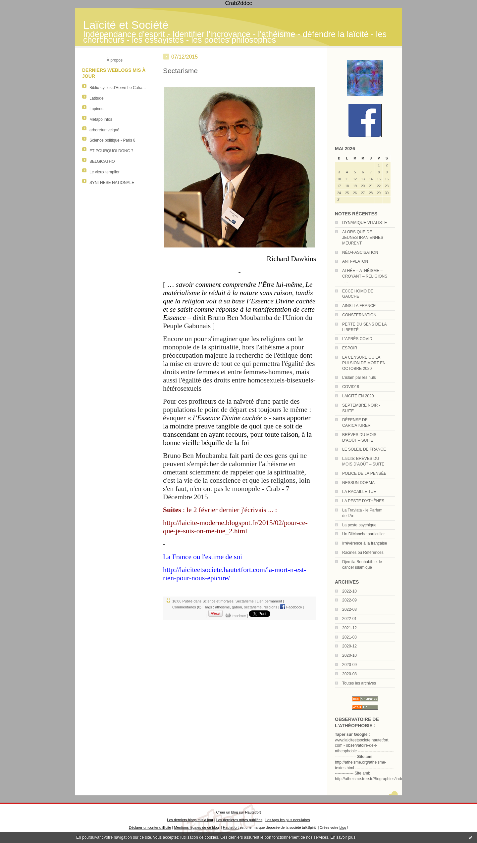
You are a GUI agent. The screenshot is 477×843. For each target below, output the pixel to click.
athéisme (222, 607)
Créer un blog (227, 812)
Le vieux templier (104, 172)
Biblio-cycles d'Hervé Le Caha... (117, 87)
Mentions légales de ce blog (196, 827)
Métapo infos (100, 119)
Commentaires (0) (186, 607)
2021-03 (349, 637)
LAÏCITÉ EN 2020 (358, 396)
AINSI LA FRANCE (359, 305)
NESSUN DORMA (358, 482)
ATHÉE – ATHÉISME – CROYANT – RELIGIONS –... (364, 276)
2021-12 (349, 628)
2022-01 (349, 618)
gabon (237, 607)
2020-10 (349, 655)
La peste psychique (359, 525)
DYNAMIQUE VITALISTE (364, 222)
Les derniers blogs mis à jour (190, 820)
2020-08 (349, 674)
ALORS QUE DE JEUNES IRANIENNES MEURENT (362, 237)
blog (343, 827)
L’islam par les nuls (359, 377)
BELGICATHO (102, 161)
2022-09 (349, 600)
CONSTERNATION (359, 315)
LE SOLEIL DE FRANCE (364, 449)
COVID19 (350, 386)
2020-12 (349, 646)
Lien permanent (269, 601)
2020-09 (349, 664)
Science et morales (218, 601)
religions (270, 607)
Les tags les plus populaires (287, 820)
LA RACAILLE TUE (359, 491)
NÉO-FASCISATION (360, 252)
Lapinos (96, 109)
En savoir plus (342, 837)
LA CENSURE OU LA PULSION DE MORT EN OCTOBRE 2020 (364, 363)
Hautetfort (253, 812)
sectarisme (253, 607)
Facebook (291, 607)
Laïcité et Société (126, 25)
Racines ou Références (363, 552)
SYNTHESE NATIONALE (111, 182)
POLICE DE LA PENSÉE (364, 473)
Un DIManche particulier (363, 534)
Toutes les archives (359, 683)
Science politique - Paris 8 (112, 140)
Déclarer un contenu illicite (150, 827)
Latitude (96, 98)
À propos (115, 60)
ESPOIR (349, 348)
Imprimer (236, 616)
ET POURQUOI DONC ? (111, 151)
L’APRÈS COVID (357, 338)
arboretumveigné (104, 130)
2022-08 (349, 609)
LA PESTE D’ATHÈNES (363, 501)
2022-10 (349, 591)
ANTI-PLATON (355, 261)
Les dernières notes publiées (239, 820)
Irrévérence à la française (364, 543)
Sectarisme (180, 70)
